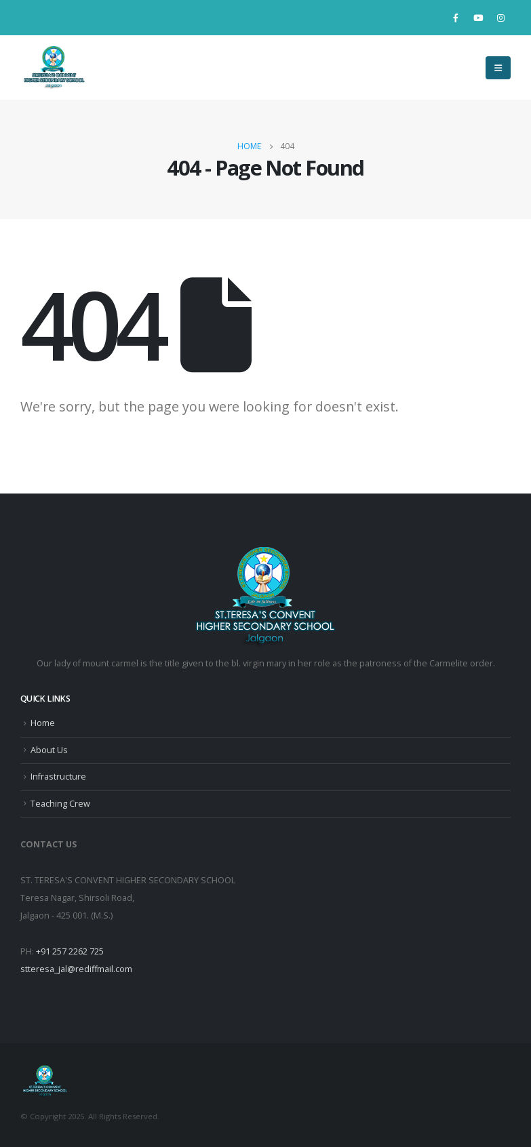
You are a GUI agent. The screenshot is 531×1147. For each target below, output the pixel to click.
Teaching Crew (60, 803)
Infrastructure (58, 776)
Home (43, 723)
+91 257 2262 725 (70, 951)
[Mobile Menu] (498, 67)
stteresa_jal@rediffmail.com (76, 969)
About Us (49, 750)
